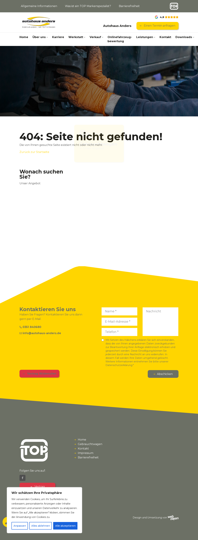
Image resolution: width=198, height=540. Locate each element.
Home (23, 37)
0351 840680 (30, 327)
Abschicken (165, 374)
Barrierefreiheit (129, 6)
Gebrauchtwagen (90, 444)
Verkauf (95, 37)
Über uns (39, 37)
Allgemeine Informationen (39, 6)
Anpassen (20, 525)
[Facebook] (22, 478)
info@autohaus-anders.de (40, 333)
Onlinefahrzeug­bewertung (120, 39)
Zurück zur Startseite (34, 152)
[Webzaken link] (173, 517)
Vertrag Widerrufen (41, 373)
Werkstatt (75, 37)
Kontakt (165, 37)
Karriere (58, 37)
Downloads (183, 37)
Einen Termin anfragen (159, 25)
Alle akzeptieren (65, 525)
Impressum (85, 453)
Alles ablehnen (40, 525)
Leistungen (144, 37)
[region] (44, 510)
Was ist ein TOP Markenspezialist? (88, 6)
